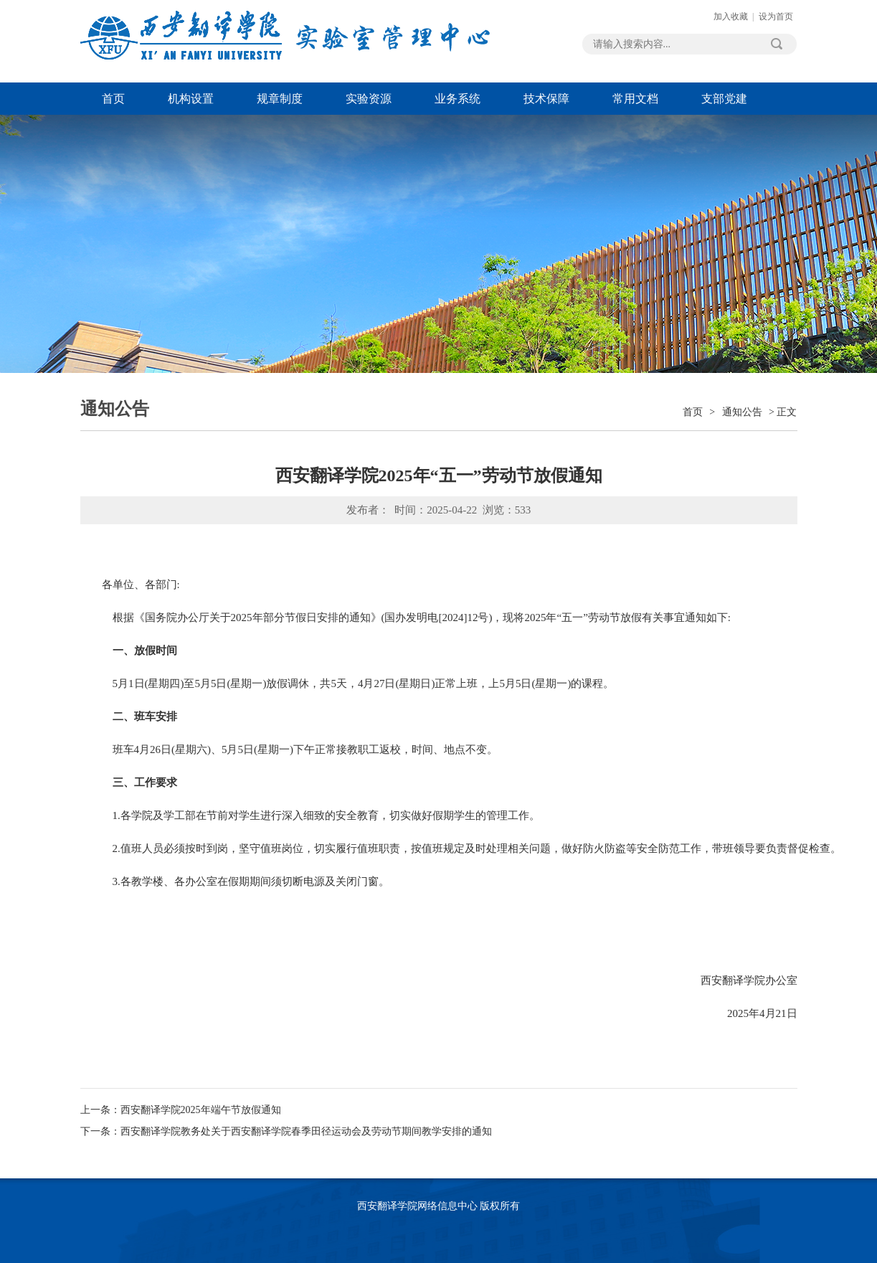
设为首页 (776, 16)
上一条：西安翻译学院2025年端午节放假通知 (180, 1109)
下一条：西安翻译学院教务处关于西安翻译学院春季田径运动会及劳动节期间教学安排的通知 (286, 1131)
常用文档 (635, 99)
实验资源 (369, 99)
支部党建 (724, 99)
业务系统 (457, 99)
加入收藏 (731, 16)
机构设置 (191, 99)
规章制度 (280, 99)
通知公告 (742, 412)
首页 (113, 99)
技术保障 (546, 99)
